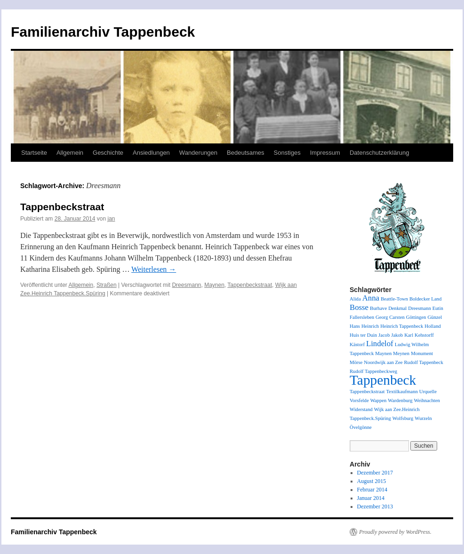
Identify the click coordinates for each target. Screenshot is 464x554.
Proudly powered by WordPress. (395, 532)
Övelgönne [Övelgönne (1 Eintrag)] (361, 427)
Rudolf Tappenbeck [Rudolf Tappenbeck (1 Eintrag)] (423, 362)
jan (111, 218)
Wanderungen (198, 152)
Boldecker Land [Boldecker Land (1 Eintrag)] (425, 298)
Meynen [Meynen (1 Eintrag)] (401, 353)
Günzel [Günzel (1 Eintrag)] (434, 317)
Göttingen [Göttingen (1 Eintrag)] (416, 317)
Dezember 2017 (375, 472)
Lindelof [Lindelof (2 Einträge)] (379, 343)
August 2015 (371, 481)
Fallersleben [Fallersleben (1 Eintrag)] (362, 317)
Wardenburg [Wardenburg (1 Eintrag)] (400, 400)
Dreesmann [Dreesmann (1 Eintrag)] (419, 308)
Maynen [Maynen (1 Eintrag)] (383, 353)
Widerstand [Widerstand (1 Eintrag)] (361, 409)
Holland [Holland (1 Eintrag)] (432, 326)
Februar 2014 (372, 489)
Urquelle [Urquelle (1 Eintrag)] (428, 391)
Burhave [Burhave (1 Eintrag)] (378, 308)
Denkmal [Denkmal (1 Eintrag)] (397, 308)
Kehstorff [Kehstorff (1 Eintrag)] (424, 335)
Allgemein (69, 152)
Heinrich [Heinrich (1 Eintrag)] (370, 326)
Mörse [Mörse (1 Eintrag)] (356, 362)
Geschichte (108, 152)
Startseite (34, 152)
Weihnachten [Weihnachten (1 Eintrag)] (427, 400)
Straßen (106, 285)
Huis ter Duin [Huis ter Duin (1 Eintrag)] (363, 335)
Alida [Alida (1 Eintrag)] (355, 298)
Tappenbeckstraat (62, 206)
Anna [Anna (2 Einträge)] (370, 297)
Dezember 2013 (375, 506)
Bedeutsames (245, 152)
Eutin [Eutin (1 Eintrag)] (437, 308)
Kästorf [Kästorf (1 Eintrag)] (357, 344)
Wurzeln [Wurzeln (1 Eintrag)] (423, 418)
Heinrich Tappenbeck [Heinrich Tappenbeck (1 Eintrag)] (401, 326)
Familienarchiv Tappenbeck (103, 32)
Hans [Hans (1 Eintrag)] (355, 326)
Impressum (325, 152)
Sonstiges (287, 152)
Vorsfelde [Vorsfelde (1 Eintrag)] (359, 400)
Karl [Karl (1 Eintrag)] (408, 335)
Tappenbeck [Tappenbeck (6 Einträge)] (383, 380)
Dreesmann (186, 285)
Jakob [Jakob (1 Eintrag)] (397, 335)
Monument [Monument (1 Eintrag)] (422, 353)
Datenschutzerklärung (379, 152)
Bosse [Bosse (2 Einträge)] (359, 307)
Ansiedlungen (151, 152)
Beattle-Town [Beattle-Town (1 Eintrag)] (394, 298)
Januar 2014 (370, 498)
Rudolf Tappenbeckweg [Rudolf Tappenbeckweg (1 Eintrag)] (373, 371)
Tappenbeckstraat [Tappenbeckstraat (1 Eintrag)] (367, 391)
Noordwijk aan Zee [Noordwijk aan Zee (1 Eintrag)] (383, 362)
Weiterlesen (153, 269)
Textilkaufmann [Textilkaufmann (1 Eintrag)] (401, 391)
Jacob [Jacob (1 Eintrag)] (384, 335)
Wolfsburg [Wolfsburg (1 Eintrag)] (403, 418)
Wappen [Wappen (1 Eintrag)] (378, 400)
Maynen (214, 285)
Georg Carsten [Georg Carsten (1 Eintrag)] (390, 317)
